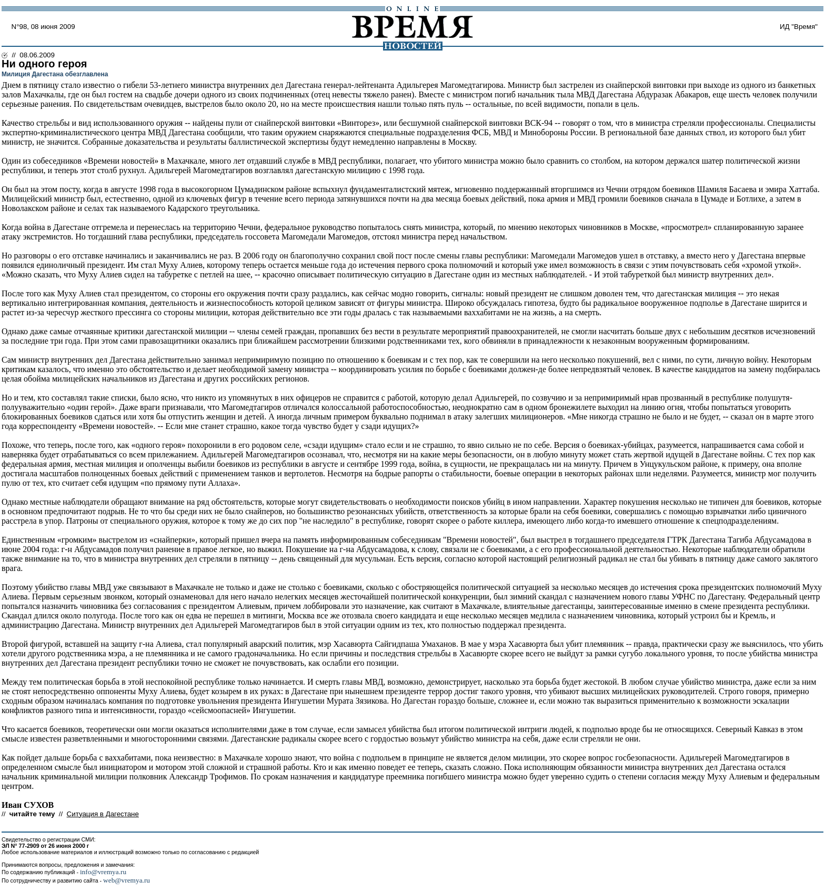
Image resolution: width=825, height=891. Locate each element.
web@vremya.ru (126, 880)
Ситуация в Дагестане (103, 814)
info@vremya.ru (103, 872)
